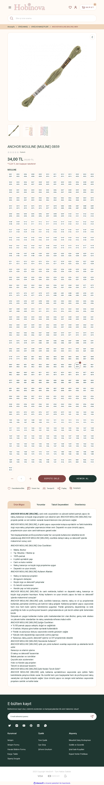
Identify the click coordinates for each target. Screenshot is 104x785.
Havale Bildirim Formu (17, 749)
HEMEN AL (83, 479)
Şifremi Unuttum (45, 749)
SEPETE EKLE (52, 479)
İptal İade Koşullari (76, 749)
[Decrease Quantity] (12, 478)
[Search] (52, 18)
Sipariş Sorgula (14, 759)
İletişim (10, 740)
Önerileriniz (80, 504)
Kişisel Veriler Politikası (78, 754)
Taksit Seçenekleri (60, 504)
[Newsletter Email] (52, 716)
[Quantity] (21, 478)
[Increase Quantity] (30, 478)
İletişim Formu (13, 745)
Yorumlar (41, 504)
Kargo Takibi (13, 754)
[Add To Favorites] (16, 488)
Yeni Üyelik (42, 740)
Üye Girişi (42, 745)
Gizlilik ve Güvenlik (76, 745)
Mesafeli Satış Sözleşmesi (80, 740)
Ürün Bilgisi (19, 504)
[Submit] (92, 716)
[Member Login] (75, 7)
